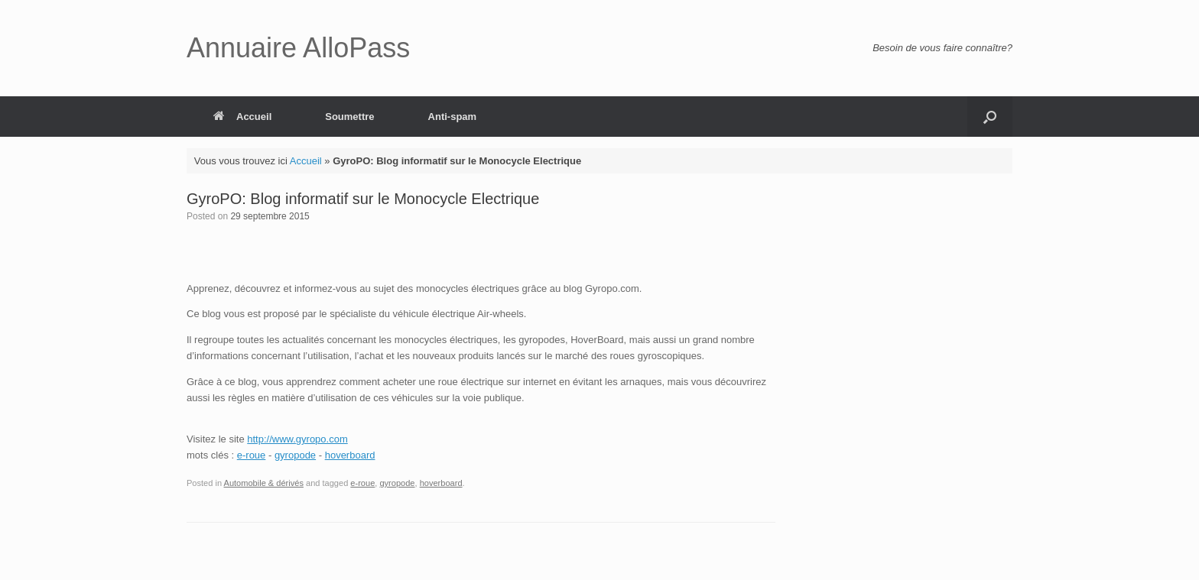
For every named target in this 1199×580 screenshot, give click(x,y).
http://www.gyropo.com (297, 439)
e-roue (251, 455)
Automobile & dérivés (264, 483)
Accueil (242, 116)
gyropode (295, 455)
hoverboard (350, 455)
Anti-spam (452, 116)
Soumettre (349, 116)
